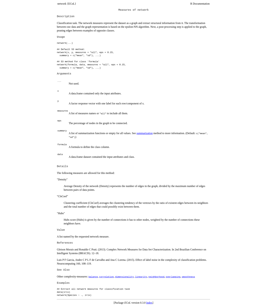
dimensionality (124, 276)
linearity (141, 276)
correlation (106, 276)
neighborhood (156, 276)
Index (149, 302)
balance (93, 276)
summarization (145, 133)
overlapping (173, 276)
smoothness (188, 276)
